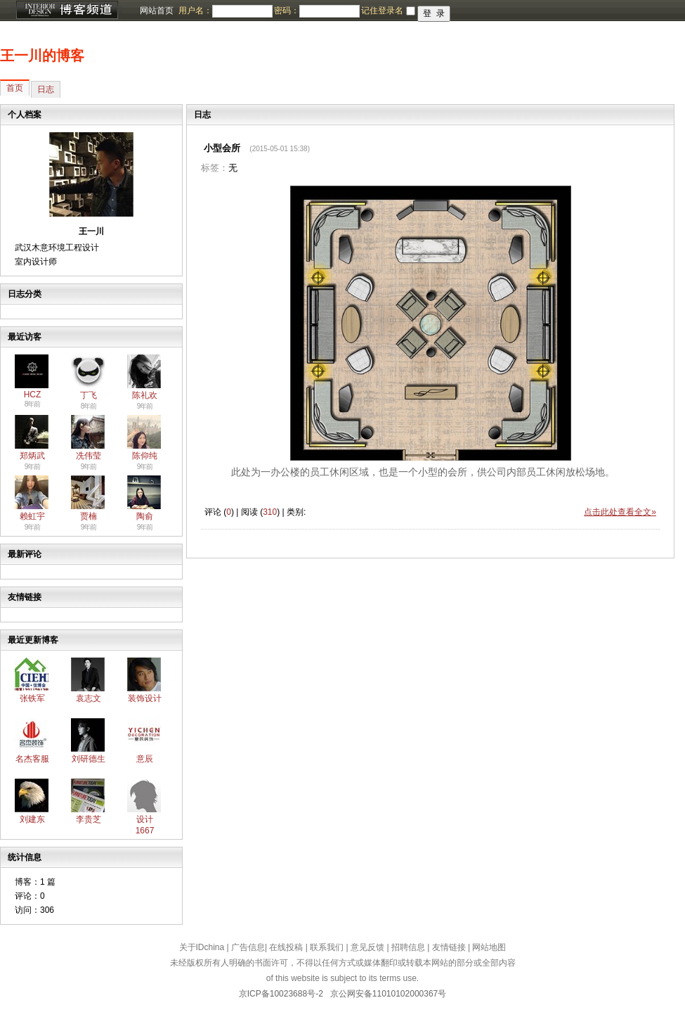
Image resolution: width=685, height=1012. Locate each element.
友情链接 (449, 947)
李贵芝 (88, 819)
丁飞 (88, 395)
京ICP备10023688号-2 (281, 994)
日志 (45, 89)
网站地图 (489, 947)
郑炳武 (32, 456)
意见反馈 (367, 947)
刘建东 (32, 819)
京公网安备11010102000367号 (388, 994)
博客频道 (67, 10)
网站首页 (157, 10)
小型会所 (222, 148)
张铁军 (32, 698)
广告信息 (248, 947)
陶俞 (144, 516)
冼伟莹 (88, 456)
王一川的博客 (42, 55)
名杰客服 (32, 759)
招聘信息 (408, 947)
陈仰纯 (144, 456)
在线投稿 (286, 947)
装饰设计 (145, 698)
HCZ (32, 394)
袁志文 (88, 698)
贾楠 (88, 516)
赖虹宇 (32, 516)
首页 (14, 88)
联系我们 (327, 947)
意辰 (144, 759)
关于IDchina (202, 947)
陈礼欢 (144, 395)
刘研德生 (88, 759)
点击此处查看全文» (620, 512)
